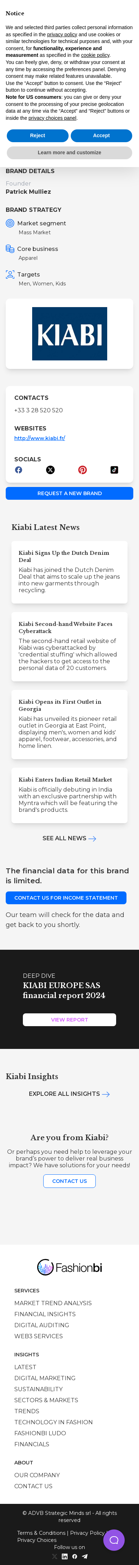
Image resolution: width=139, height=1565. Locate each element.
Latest (25, 1367)
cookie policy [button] (95, 55)
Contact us (69, 1181)
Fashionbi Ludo (40, 1433)
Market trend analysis (53, 1303)
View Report (69, 1020)
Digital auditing (41, 1325)
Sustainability (38, 1389)
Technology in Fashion (53, 1422)
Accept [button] (101, 135)
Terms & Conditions (41, 1533)
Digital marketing (45, 1378)
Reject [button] (37, 135)
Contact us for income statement (66, 898)
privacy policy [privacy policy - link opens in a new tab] (62, 34)
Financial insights (45, 1314)
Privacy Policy (87, 1533)
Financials (31, 1444)
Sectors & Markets (46, 1400)
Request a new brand (70, 493)
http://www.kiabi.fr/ (39, 438)
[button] (114, 1540)
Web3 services (38, 1336)
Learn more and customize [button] (69, 152)
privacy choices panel (52, 118)
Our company (37, 1475)
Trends (26, 1411)
